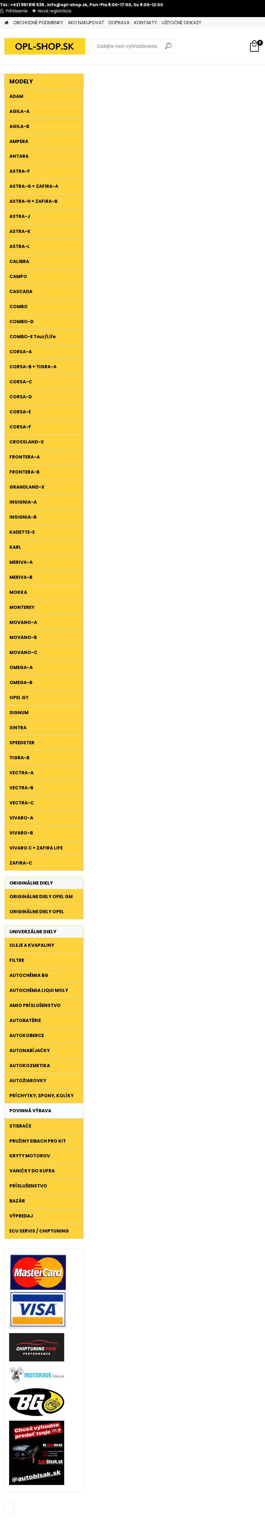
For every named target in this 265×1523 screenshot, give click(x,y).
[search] (168, 48)
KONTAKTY (145, 22)
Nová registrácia (54, 11)
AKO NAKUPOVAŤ (86, 22)
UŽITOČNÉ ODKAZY (181, 22)
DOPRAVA (119, 22)
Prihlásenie (17, 11)
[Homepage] (6, 23)
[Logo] (44, 46)
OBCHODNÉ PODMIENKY (38, 22)
